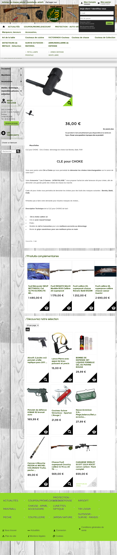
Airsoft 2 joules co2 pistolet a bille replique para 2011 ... (37, 360)
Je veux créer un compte (87, 23)
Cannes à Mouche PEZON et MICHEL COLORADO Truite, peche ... (37, 466)
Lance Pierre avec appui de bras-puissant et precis (60, 361)
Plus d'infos (34, 145)
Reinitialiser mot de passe (87, 28)
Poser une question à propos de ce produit (86, 135)
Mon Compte (90, 2)
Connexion (87, 4)
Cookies (59, 536)
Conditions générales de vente (92, 528)
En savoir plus (108, 129)
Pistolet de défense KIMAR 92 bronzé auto (37, 412)
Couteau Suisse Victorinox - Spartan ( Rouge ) (62, 412)
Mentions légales (37, 536)
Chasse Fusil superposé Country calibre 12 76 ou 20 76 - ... (61, 465)
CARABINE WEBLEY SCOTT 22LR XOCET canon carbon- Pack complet (86, 465)
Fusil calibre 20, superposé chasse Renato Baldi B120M (82, 288)
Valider (109, 23)
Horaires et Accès (11, 123)
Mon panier (106, 2)
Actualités (35, 530)
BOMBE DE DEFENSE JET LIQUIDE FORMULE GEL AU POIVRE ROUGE (85, 362)
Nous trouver (11, 530)
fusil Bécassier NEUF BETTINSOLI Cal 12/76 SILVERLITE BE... (38, 289)
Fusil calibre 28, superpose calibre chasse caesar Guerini (104, 289)
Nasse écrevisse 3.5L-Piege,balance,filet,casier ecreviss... (88, 413)
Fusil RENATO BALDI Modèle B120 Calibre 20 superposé (61, 288)
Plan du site (10, 536)
